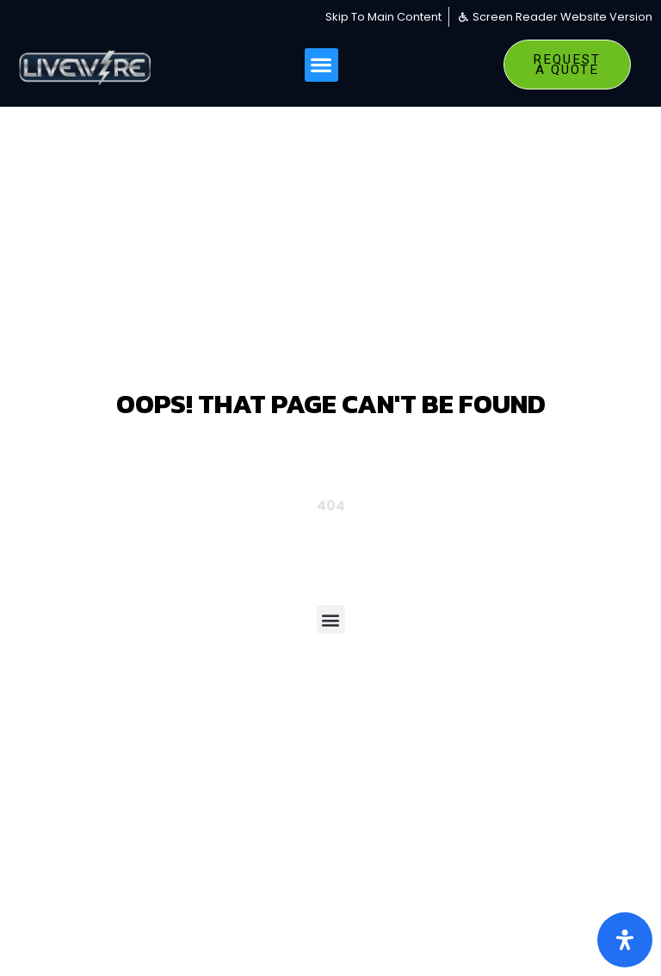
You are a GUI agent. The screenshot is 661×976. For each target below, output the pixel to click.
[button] (321, 65)
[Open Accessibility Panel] (624, 939)
